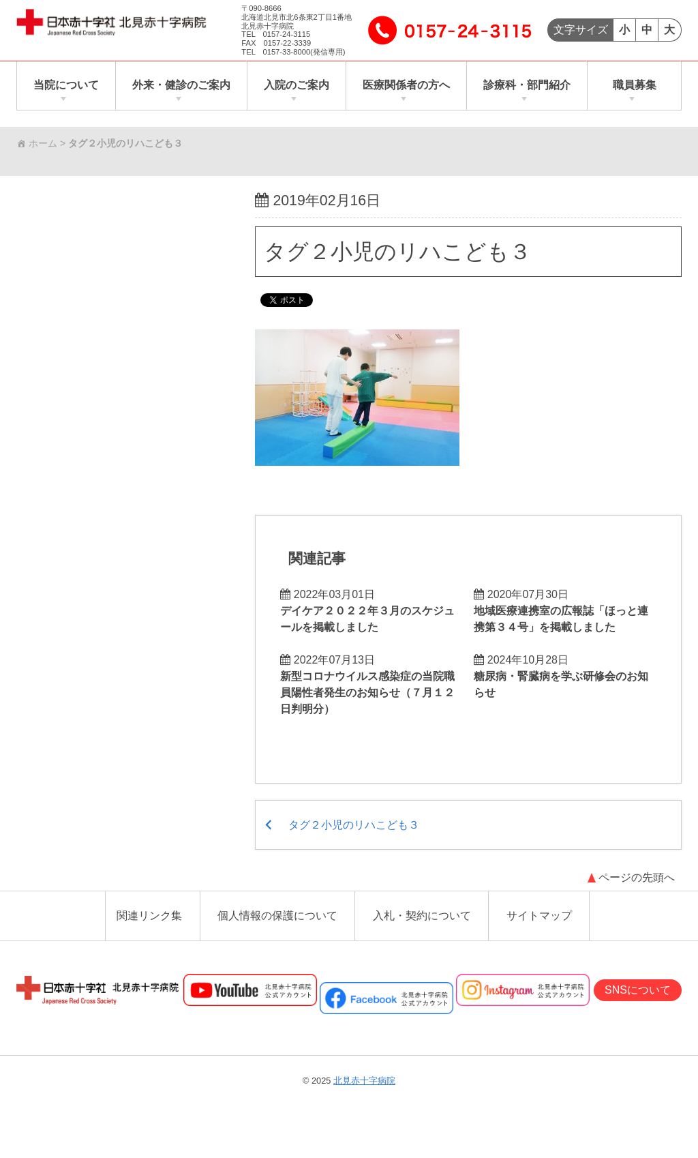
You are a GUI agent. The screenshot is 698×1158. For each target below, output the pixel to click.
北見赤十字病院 (364, 1082)
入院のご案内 (296, 85)
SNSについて (638, 991)
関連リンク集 (149, 917)
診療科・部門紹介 (527, 85)
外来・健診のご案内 (181, 85)
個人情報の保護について (277, 917)
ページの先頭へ (636, 879)
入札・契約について (422, 917)
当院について (66, 85)
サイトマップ (539, 917)
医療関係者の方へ (406, 85)
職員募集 (634, 85)
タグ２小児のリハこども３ (397, 251)
